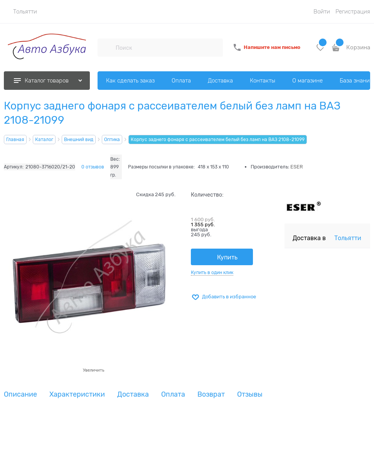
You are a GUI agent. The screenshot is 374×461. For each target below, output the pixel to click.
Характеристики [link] (77, 394)
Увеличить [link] (93, 370)
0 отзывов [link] (92, 167)
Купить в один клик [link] (212, 272)
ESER (296, 167)
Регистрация (352, 11)
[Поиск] (106, 47)
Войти (321, 11)
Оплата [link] (173, 394)
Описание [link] (20, 394)
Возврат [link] (211, 394)
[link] (20, 11)
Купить (227, 257)
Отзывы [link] (250, 394)
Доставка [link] (133, 394)
